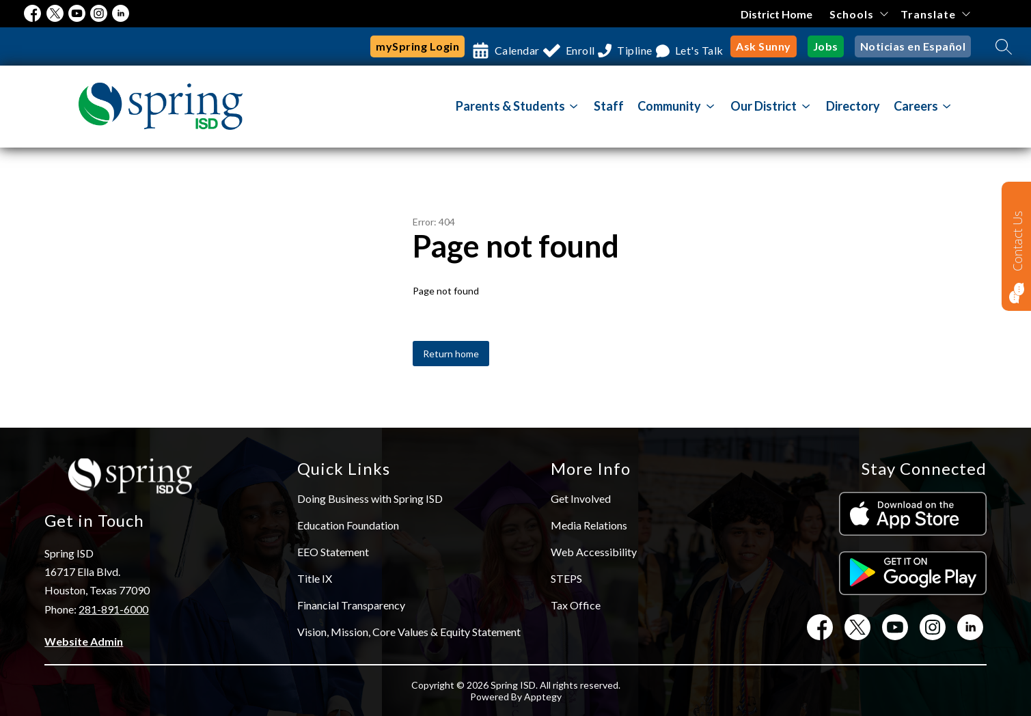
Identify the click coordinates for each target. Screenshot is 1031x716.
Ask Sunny (763, 46)
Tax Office (576, 604)
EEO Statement (333, 551)
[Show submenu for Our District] (763, 106)
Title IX (314, 578)
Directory (853, 105)
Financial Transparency (351, 604)
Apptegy (543, 696)
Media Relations (589, 525)
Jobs (825, 46)
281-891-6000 (113, 609)
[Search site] (1003, 46)
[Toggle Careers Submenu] (947, 106)
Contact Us (1017, 240)
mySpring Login (365, 46)
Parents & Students (510, 105)
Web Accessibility (594, 551)
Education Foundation (348, 525)
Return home (451, 353)
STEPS (566, 578)
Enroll (547, 46)
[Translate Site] (935, 14)
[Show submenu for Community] (669, 106)
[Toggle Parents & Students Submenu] (574, 106)
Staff (609, 105)
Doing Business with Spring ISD (370, 498)
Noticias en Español (913, 46)
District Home (776, 14)
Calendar (471, 46)
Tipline (615, 46)
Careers (916, 105)
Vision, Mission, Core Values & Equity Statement (409, 631)
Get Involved (581, 498)
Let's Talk (692, 46)
